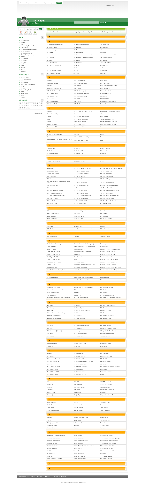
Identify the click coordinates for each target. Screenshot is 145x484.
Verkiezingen (77, 420)
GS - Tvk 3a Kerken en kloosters (83, 168)
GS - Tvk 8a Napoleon (106, 176)
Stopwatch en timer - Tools (107, 394)
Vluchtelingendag (105, 420)
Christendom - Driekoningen (81, 116)
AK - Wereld (103, 60)
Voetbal (23, 97)
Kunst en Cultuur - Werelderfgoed (109, 269)
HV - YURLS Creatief (106, 218)
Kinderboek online (52, 267)
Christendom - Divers (79, 114)
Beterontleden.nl (53, 32)
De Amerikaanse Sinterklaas (54, 134)
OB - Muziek (50, 336)
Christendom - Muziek (80, 121)
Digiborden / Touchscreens (81, 140)
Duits (101, 140)
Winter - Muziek (78, 448)
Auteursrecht (103, 70)
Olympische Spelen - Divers (108, 328)
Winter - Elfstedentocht (80, 438)
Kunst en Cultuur (25, 51)
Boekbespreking (104, 98)
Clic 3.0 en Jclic (104, 114)
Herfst (22, 86)
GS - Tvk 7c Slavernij (106, 173)
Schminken (50, 387)
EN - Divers (77, 148)
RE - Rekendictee (78, 369)
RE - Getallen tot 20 (52, 374)
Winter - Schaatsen (79, 453)
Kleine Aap (77, 254)
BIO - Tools (77, 98)
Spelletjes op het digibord (107, 389)
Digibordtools (24, 82)
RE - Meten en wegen (80, 364)
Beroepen (49, 85)
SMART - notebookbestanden (108, 382)
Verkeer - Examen (52, 425)
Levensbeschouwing (26, 53)
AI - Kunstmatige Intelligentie (55, 44)
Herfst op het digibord (79, 211)
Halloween (50, 211)
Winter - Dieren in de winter (54, 458)
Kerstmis (23, 88)
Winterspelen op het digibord (108, 451)
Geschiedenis (24, 47)
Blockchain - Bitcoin (105, 91)
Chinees (49, 121)
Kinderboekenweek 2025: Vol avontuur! (84, 246)
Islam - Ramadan (105, 229)
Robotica (102, 374)
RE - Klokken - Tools (79, 356)
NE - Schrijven (78, 315)
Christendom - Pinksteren (81, 127)
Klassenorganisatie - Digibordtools (83, 251)
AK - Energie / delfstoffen (54, 65)
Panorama (50, 346)
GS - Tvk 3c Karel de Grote (81, 173)
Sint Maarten (77, 392)
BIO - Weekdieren (105, 83)
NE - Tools (103, 313)
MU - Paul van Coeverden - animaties (110, 297)
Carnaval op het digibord (53, 114)
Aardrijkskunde (25, 40)
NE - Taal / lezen (104, 307)
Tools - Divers (104, 407)
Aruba (102, 68)
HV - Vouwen (104, 216)
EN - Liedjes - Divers (79, 151)
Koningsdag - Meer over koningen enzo (84, 264)
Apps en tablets (25, 77)
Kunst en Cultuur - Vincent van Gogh (110, 267)
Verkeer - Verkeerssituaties (81, 417)
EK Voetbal (50, 151)
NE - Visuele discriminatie (107, 315)
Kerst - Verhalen (51, 249)
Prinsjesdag (103, 346)
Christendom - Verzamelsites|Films (110, 111)
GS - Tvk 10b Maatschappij (54, 193)
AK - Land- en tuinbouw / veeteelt (83, 55)
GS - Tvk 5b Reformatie (80, 190)
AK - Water (103, 52)
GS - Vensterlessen (105, 203)
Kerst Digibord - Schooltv (54, 259)
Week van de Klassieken (53, 438)
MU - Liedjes (103, 290)
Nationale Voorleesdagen (54, 318)
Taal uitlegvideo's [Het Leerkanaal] (111, 32)
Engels (22, 44)
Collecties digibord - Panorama (108, 121)
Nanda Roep (50, 310)
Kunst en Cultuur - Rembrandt (108, 262)
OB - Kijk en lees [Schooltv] (54, 331)
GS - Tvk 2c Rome (52, 203)
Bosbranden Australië (106, 103)
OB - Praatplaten (78, 331)
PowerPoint (77, 346)
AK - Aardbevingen (52, 47)
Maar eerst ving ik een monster (55, 290)
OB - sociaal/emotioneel (80, 333)
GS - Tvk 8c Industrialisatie (107, 182)
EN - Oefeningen (105, 148)
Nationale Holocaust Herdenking (56, 313)
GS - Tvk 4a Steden (79, 178)
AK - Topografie (104, 44)
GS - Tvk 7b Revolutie (106, 171)
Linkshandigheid (104, 277)
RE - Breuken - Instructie (53, 359)
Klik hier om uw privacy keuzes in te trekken (73, 482)
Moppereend (77, 295)
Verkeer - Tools (51, 428)
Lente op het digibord (52, 277)
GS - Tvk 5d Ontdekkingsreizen (82, 195)
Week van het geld (52, 443)
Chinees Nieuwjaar (52, 124)
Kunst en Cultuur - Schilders (108, 264)
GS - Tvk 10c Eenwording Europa (56, 195)
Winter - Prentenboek (79, 451)
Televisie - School (105, 402)
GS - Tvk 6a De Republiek (81, 198)
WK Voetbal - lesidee (106, 458)
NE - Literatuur (78, 313)
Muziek (23, 56)
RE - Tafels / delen (105, 361)
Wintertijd (103, 453)
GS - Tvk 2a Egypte (52, 198)
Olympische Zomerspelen (107, 333)
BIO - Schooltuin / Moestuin (81, 93)
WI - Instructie (50, 453)
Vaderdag (49, 417)
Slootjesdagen (78, 394)
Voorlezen (103, 428)
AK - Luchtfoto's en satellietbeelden (83, 57)
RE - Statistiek (104, 359)
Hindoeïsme (77, 213)
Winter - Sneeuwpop (79, 456)
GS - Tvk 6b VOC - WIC (80, 201)
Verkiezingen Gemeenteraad (81, 423)
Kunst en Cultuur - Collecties (108, 251)
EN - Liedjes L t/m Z (79, 153)
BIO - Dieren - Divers (52, 93)
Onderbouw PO (25, 93)
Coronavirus (103, 127)
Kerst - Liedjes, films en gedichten (56, 244)
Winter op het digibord (106, 435)
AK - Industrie (77, 47)
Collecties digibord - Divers (107, 119)
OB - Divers (50, 328)
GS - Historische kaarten (53, 185)
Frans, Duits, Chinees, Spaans (29, 46)
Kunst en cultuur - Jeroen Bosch (109, 259)
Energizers (103, 153)
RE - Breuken (50, 356)
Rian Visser (103, 369)
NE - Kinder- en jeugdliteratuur (82, 310)
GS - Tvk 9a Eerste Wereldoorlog (109, 190)
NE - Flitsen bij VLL (79, 307)
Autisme (102, 73)
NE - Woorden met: (105, 318)
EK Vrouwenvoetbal (52, 153)
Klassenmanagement (79, 249)
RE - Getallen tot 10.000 (53, 366)
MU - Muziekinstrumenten (107, 295)
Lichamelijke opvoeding (27, 55)
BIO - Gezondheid (52, 103)
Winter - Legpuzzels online (81, 440)
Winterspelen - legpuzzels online (109, 440)
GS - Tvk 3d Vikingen (79, 176)
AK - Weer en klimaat (106, 57)
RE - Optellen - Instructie (80, 366)
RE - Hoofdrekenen (79, 353)
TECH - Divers (51, 405)
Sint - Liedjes (50, 394)
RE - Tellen (103, 364)
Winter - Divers (78, 435)
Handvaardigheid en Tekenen (29, 49)
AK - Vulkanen (104, 49)
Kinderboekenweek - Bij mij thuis (56, 269)
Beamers (49, 80)
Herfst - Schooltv (51, 216)
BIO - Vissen (77, 101)
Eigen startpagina (49, 2)
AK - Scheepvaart (78, 68)
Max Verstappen (51, 295)
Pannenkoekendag (52, 343)
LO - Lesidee (103, 279)
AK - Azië (49, 60)
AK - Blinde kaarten (52, 62)
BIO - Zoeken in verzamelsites (108, 85)
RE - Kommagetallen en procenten (83, 361)
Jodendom (76, 236)
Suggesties (29, 2)
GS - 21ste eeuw (51, 176)
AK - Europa (50, 68)
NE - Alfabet (77, 305)
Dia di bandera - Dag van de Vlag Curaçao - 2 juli (59, 140)
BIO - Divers (50, 98)
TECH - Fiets (50, 407)
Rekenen (23, 62)
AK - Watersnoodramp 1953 (108, 55)
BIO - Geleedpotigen (52, 101)
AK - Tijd (76, 70)
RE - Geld (49, 364)
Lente (22, 91)
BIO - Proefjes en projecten (81, 91)
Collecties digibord (26, 79)
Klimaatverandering (79, 257)
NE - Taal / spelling (105, 310)
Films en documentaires (53, 161)
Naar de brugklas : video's (54, 307)
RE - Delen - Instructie (53, 361)
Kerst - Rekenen (51, 246)
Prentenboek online (105, 343)
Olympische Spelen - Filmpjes (108, 331)
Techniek (23, 67)
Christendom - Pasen (79, 124)
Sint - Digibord (51, 392)
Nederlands (24, 60)
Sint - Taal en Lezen (79, 387)
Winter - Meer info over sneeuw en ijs (84, 445)
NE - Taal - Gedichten (79, 318)
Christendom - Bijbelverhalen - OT (83, 111)
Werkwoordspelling (52, 448)
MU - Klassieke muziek (106, 287)
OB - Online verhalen (79, 328)
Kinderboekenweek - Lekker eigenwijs (84, 244)
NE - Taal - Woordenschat (107, 305)
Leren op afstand (51, 279)
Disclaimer (40, 476)
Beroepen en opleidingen (54, 88)
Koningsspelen (104, 244)
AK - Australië (50, 57)
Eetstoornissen (51, 148)
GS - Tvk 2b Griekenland (53, 201)
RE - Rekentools (104, 353)
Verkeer (23, 69)
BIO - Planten (77, 88)
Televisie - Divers (78, 407)
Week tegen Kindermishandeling (56, 435)
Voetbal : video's (104, 425)
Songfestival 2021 (105, 387)
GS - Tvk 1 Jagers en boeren (55, 190)
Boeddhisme (103, 96)
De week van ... (51, 137)
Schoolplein (50, 389)
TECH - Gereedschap (53, 410)
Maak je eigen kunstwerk (53, 287)
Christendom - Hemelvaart (81, 119)
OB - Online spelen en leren (81, 325)
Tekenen (76, 402)
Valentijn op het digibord (53, 423)
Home (22, 2)
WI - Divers (50, 451)
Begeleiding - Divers (52, 83)
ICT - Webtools (51, 229)
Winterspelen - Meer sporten (108, 443)
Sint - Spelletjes (78, 384)
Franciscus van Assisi (79, 161)
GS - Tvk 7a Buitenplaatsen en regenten (111, 168)
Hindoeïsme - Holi (78, 218)
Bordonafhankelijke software (108, 101)
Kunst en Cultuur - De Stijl (107, 254)
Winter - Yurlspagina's (80, 458)
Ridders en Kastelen (106, 371)
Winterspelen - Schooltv (106, 448)
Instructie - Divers (78, 226)
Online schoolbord (105, 336)
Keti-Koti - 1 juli (51, 264)
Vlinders (76, 428)
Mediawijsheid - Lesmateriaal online (83, 287)
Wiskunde (23, 71)
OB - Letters (50, 333)
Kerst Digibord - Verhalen (54, 262)
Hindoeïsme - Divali (79, 216)
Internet (102, 226)
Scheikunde (24, 64)
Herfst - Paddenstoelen (53, 213)
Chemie (49, 116)
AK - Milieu (77, 60)
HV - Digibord (104, 213)
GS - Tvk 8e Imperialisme (107, 188)
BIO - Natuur (77, 85)
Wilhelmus (50, 456)
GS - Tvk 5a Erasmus (79, 188)
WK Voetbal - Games (106, 456)
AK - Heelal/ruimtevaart (53, 73)
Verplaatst (76, 425)
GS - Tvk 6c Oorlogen (80, 203)
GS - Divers (50, 178)
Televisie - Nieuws (79, 410)
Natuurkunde (24, 58)
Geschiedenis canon (52, 171)
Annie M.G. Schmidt (105, 62)
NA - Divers (50, 305)
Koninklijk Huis (104, 246)
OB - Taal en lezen (79, 336)
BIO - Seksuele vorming (80, 96)
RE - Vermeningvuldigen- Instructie (110, 366)
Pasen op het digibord (80, 343)
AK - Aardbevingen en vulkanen (55, 49)
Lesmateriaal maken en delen (82, 279)
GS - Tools (50, 188)
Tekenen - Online (78, 405)
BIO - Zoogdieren (105, 88)
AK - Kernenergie (78, 52)
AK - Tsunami (104, 47)
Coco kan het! (104, 116)
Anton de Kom (104, 65)
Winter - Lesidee (78, 443)
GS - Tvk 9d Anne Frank (107, 198)
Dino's (102, 134)
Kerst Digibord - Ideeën (53, 254)
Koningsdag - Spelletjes (80, 267)
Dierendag (76, 134)
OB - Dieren (50, 325)
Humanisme (103, 211)
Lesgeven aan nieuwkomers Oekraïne (84, 277)
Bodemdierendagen (105, 93)
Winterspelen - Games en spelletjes (110, 438)
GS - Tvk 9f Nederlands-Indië (108, 201)
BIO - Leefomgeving (79, 80)
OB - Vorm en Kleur (105, 325)
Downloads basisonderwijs (28, 84)
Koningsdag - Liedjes (79, 262)
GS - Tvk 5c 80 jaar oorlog (81, 193)
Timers (102, 405)
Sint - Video (77, 389)
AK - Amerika (50, 55)
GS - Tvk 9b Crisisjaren (106, 193)
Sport (22, 65)
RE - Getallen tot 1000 (53, 371)
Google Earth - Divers (53, 173)
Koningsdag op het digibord (81, 269)
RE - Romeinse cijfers (106, 356)
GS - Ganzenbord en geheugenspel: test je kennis (58, 182)
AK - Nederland (78, 62)
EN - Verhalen (104, 151)
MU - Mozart (103, 292)
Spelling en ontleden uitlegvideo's (85, 32)
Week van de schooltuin (53, 440)
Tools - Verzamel (104, 410)
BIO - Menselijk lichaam (80, 83)
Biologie (23, 42)
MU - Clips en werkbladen (81, 297)
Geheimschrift (50, 168)
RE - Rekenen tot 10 (79, 371)
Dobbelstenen (104, 137)
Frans (102, 161)
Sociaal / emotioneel (106, 384)
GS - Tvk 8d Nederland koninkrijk (109, 185)
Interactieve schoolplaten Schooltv (83, 229)
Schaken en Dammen (53, 382)
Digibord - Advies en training (81, 137)
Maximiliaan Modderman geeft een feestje (58, 297)
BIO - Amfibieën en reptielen (54, 91)
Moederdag (77, 292)
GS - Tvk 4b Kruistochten (80, 182)
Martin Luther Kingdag (53, 292)
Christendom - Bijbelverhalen (55, 127)
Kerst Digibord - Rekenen (54, 257)
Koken (75, 259)
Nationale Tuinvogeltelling (54, 315)
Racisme (49, 353)
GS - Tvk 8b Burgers (106, 178)
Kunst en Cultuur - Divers (107, 257)
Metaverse (76, 290)
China (48, 119)
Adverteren (38, 2)
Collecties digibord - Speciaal (108, 124)
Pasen (22, 95)
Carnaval (49, 111)
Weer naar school (51, 445)
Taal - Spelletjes (51, 402)
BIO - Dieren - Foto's (52, 96)
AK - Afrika (50, 52)
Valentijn (49, 420)
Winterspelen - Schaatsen (107, 445)
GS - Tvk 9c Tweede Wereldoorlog (109, 195)
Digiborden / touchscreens (28, 81)
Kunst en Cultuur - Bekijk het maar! (110, 249)
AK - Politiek (77, 65)
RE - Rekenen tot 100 (80, 374)
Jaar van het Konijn (52, 236)
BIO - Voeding (77, 103)
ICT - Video (50, 226)
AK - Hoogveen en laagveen (81, 44)
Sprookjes (103, 392)
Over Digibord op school (59, 476)
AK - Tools (76, 73)
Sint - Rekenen (78, 382)
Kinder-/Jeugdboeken (26, 90)
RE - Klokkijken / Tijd (79, 359)
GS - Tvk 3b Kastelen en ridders (82, 171)
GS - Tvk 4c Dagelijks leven (81, 185)
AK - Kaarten (77, 49)
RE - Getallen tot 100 (52, 369)
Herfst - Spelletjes (52, 218)
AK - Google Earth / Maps (54, 70)
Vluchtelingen (104, 417)
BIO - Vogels (103, 80)
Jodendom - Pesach (105, 236)
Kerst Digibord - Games (53, 251)
